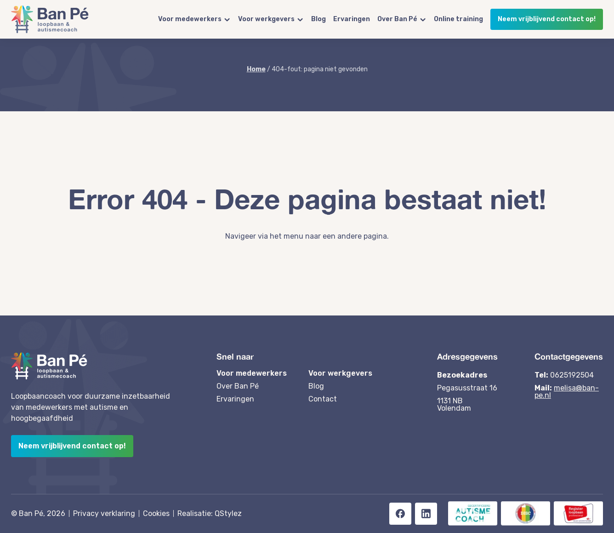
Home (256, 69)
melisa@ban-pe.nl (566, 392)
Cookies (156, 513)
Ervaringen (351, 19)
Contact (322, 399)
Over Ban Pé (397, 19)
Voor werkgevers (266, 19)
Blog (318, 19)
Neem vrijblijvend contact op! (547, 19)
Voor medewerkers (190, 19)
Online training (458, 19)
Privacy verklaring (104, 513)
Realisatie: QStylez (209, 513)
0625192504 (572, 375)
